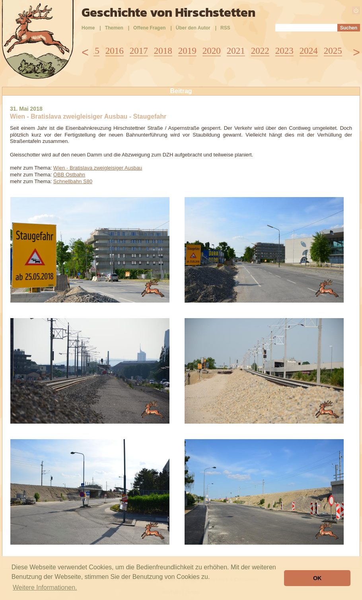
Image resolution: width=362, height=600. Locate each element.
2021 (236, 51)
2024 (309, 51)
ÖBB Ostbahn (69, 175)
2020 (211, 51)
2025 (333, 51)
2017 (139, 51)
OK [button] (317, 578)
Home (88, 28)
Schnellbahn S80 (72, 181)
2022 (260, 51)
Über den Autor (193, 28)
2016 (114, 51)
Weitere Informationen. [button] (45, 587)
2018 (163, 51)
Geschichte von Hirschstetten (168, 12)
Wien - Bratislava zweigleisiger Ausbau (97, 168)
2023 (284, 51)
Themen (114, 28)
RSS (225, 28)
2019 (187, 51)
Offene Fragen (149, 28)
